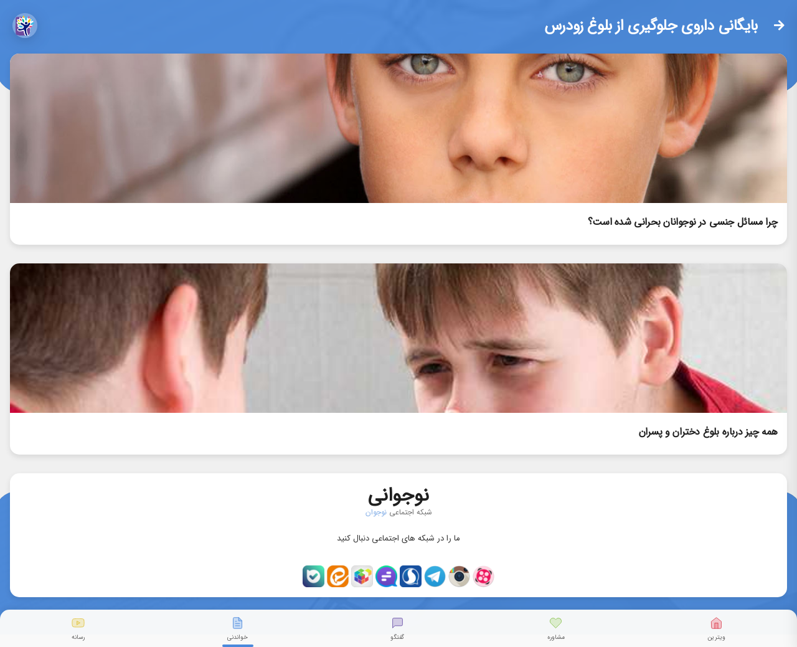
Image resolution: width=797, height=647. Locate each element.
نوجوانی (398, 492)
